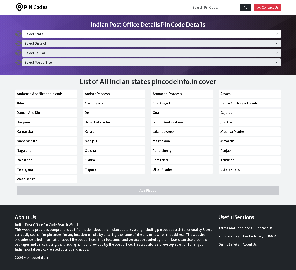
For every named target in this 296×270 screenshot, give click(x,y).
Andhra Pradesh (97, 94)
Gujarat (226, 113)
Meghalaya (161, 141)
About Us (250, 244)
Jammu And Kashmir (168, 122)
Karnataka (25, 132)
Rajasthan (24, 160)
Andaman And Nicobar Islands (40, 94)
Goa (156, 113)
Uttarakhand (230, 169)
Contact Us (268, 7)
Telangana (25, 169)
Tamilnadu (228, 160)
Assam (225, 94)
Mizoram (227, 141)
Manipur (91, 141)
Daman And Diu (28, 113)
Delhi (88, 113)
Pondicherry (162, 150)
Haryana (23, 122)
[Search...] (215, 7)
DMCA (271, 236)
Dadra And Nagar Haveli (238, 103)
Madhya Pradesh (233, 132)
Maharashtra (27, 141)
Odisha (90, 150)
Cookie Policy (253, 236)
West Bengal (26, 179)
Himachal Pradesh (98, 122)
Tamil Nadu (161, 160)
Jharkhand (228, 122)
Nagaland (24, 150)
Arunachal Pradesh (167, 94)
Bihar (21, 103)
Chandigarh (94, 103)
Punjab (225, 150)
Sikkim (90, 160)
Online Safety (228, 244)
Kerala (90, 132)
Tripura (90, 169)
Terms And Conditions (235, 228)
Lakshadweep (163, 132)
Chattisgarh (162, 103)
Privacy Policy (229, 236)
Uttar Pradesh (164, 169)
